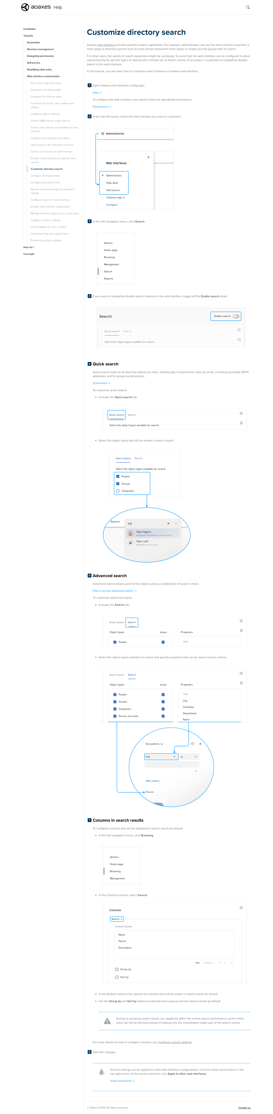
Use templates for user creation (48, 227)
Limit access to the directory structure (52, 145)
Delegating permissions (40, 56)
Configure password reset (45, 182)
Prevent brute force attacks (46, 240)
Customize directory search (46, 169)
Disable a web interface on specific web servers (53, 160)
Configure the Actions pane (46, 97)
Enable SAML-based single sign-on (50, 121)
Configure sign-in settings (45, 114)
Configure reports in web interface (50, 200)
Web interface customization (43, 76)
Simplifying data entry (39, 69)
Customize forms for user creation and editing (52, 105)
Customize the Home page (46, 90)
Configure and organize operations (50, 138)
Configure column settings (45, 220)
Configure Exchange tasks (45, 176)
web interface (106, 45)
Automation (33, 42)
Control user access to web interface (51, 152)
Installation (29, 29)
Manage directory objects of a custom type (55, 213)
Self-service (33, 63)
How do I (28, 247)
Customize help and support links (49, 234)
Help (58, 7)
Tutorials (28, 36)
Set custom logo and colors (46, 83)
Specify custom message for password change (52, 191)
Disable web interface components (50, 207)
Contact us (244, 1108)
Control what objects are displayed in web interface (54, 129)
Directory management (40, 49)
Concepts (28, 254)
